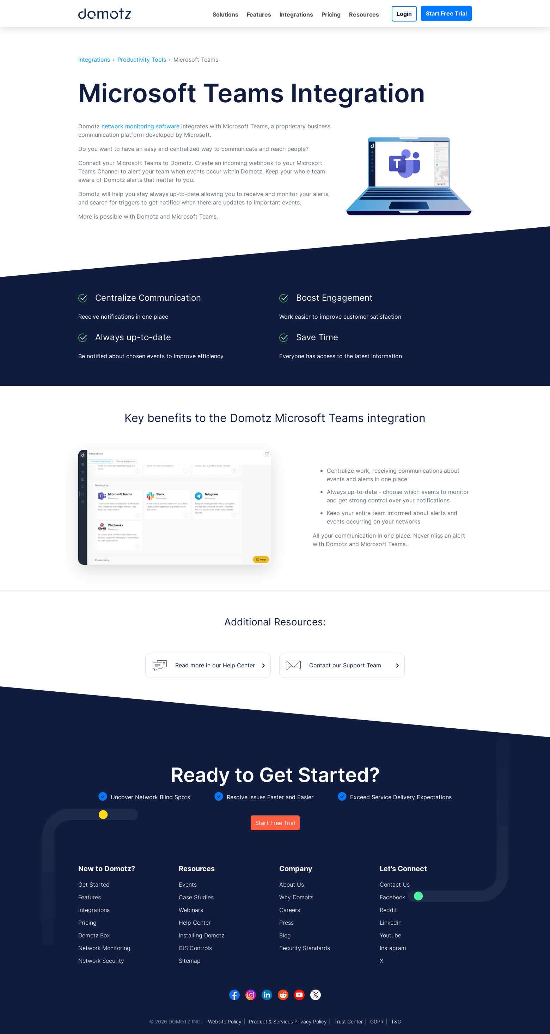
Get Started (94, 884)
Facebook (392, 897)
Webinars (191, 910)
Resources (364, 14)
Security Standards (304, 948)
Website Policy (225, 1021)
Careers (289, 910)
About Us (291, 884)
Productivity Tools (141, 59)
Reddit (388, 910)
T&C (396, 1021)
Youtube (390, 935)
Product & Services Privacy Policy (288, 1021)
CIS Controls (195, 948)
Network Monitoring (104, 948)
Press (286, 922)
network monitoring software (140, 126)
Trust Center (348, 1021)
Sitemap (190, 961)
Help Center (195, 922)
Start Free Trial (446, 13)
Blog (285, 935)
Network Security (101, 961)
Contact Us (395, 884)
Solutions (225, 14)
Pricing (331, 14)
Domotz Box (94, 935)
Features (259, 14)
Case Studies (196, 897)
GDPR (377, 1021)
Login (404, 14)
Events (188, 884)
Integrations (296, 14)
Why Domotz (296, 897)
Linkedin (391, 922)
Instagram (393, 948)
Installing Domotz (201, 935)
